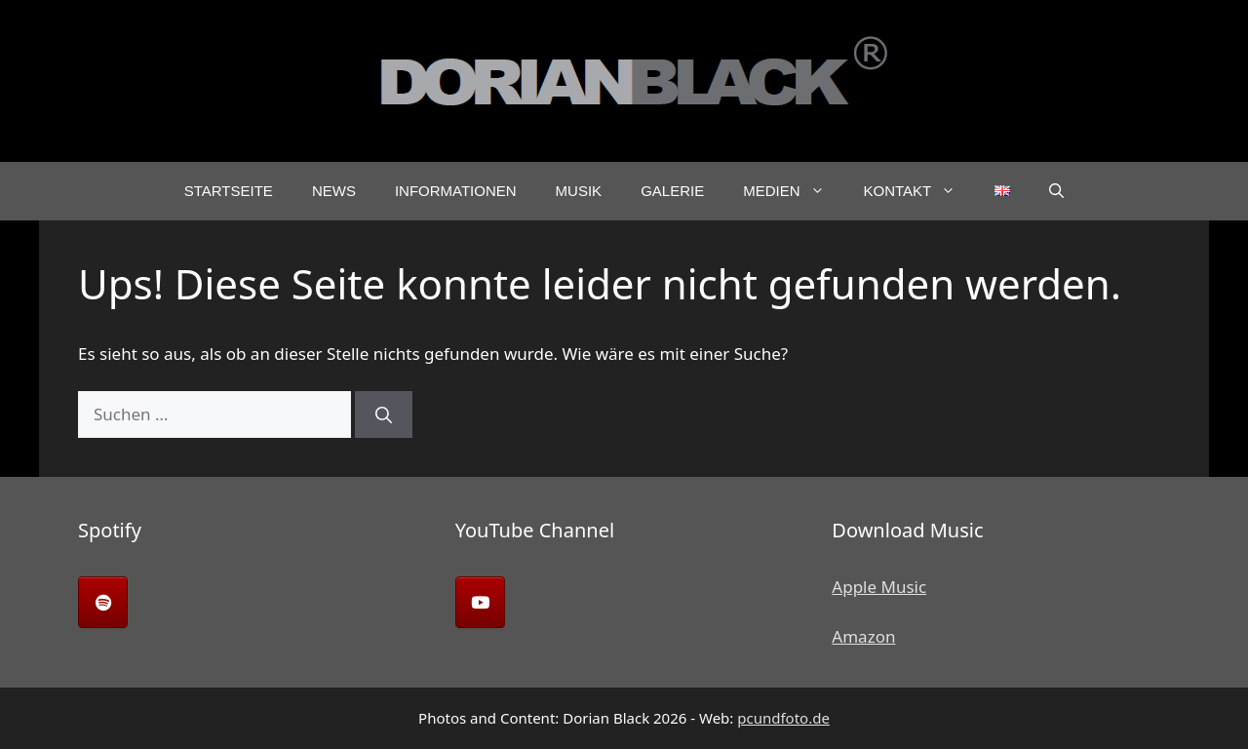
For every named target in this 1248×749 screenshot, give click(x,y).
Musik (579, 190)
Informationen (456, 190)
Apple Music (879, 586)
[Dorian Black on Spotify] (103, 602)
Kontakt (920, 191)
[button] (1056, 191)
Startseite (228, 190)
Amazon (863, 636)
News (334, 190)
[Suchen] (383, 414)
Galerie (672, 190)
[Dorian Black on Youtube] (480, 602)
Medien (793, 191)
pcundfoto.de (783, 718)
